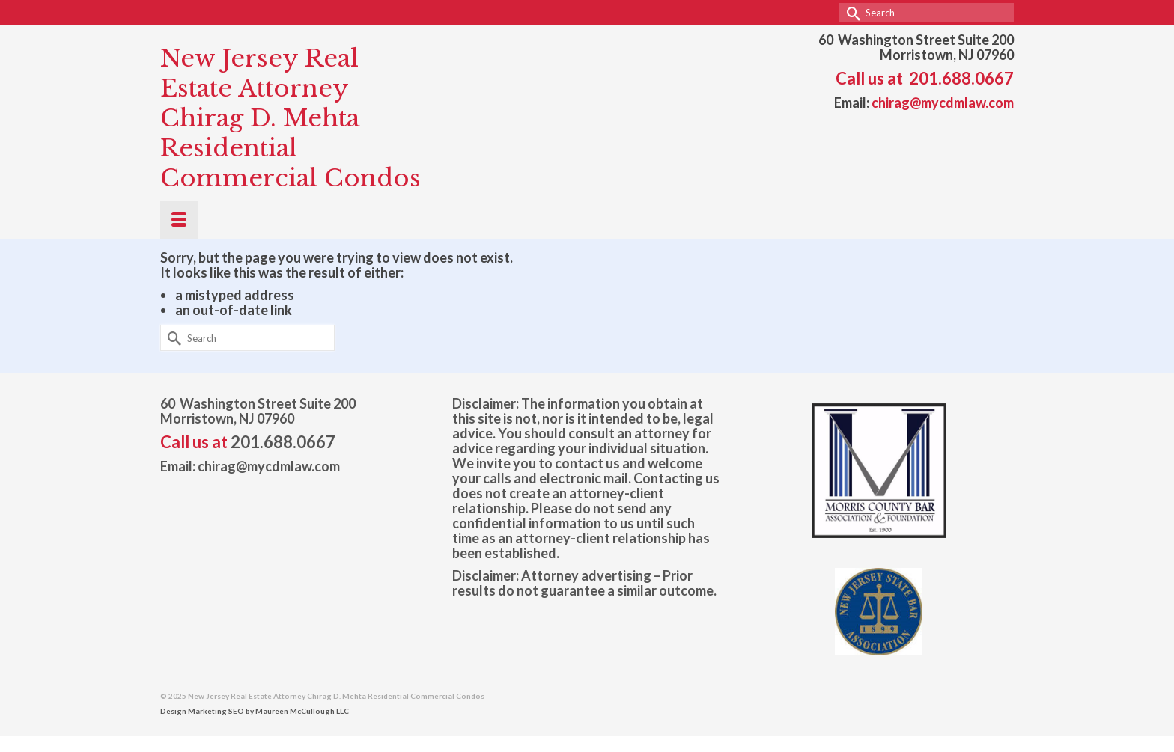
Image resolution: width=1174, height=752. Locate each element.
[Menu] (179, 220)
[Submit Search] (850, 12)
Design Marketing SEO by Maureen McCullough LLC (254, 710)
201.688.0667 (961, 78)
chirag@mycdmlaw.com (943, 102)
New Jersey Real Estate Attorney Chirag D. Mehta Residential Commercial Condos (290, 118)
